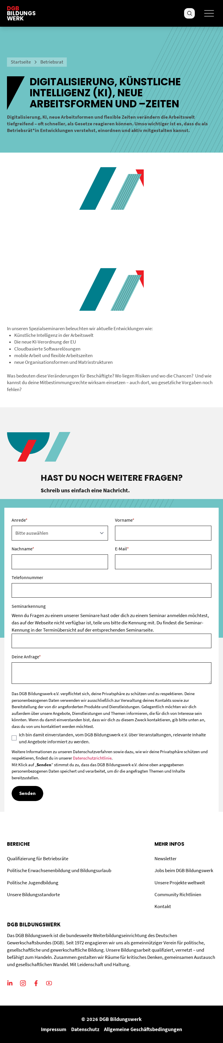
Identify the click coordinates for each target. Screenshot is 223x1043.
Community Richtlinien (177, 895)
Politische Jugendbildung (32, 883)
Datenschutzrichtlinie (92, 758)
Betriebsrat (51, 62)
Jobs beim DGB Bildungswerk (183, 870)
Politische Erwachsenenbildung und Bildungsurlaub (59, 870)
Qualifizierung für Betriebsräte (37, 859)
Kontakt (162, 906)
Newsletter (165, 859)
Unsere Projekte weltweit (179, 883)
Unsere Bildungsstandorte (33, 895)
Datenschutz (85, 1029)
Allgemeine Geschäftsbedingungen (143, 1029)
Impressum (53, 1029)
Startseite (21, 62)
